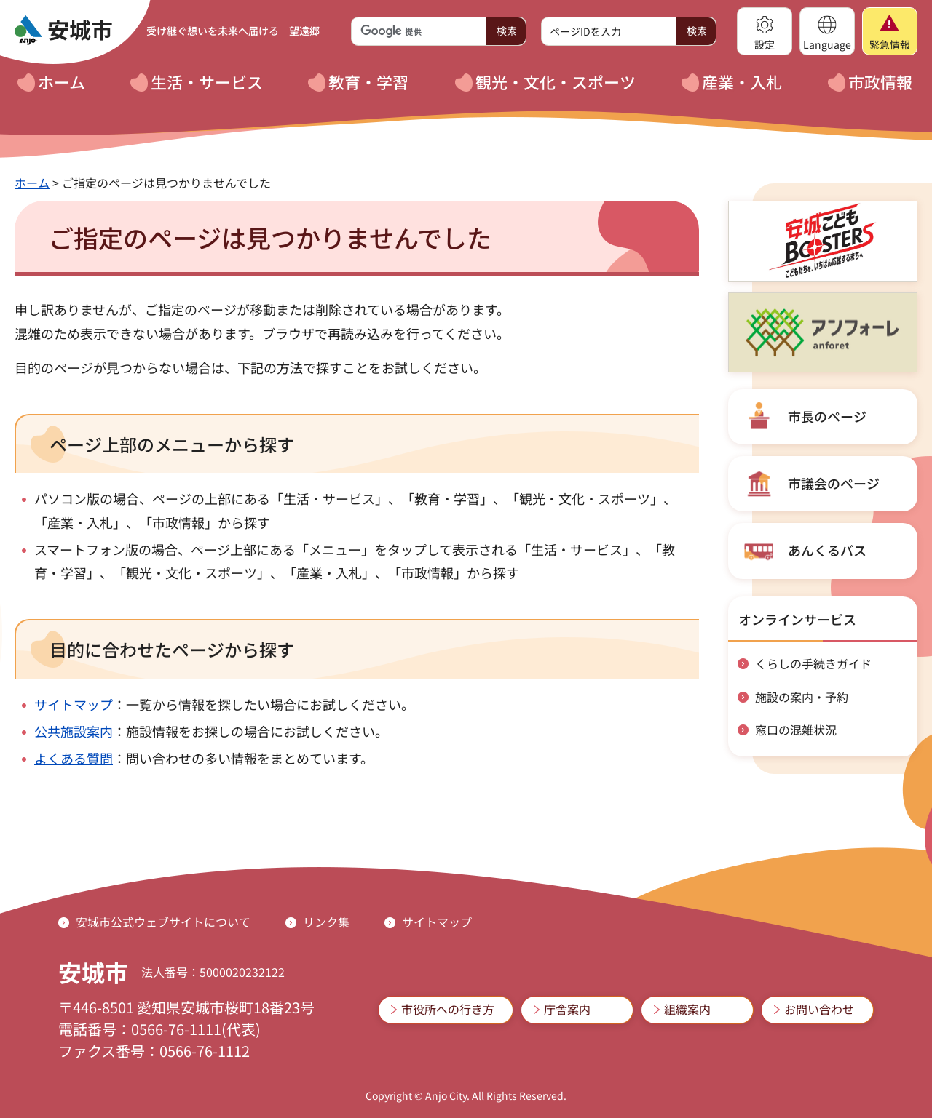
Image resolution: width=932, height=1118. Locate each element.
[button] (764, 31)
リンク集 (326, 921)
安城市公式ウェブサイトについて (163, 921)
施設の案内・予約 (801, 697)
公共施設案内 (73, 731)
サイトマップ (73, 704)
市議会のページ (834, 483)
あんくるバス (827, 549)
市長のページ (827, 416)
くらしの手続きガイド (813, 663)
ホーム (32, 182)
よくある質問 (73, 757)
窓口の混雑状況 (796, 729)
